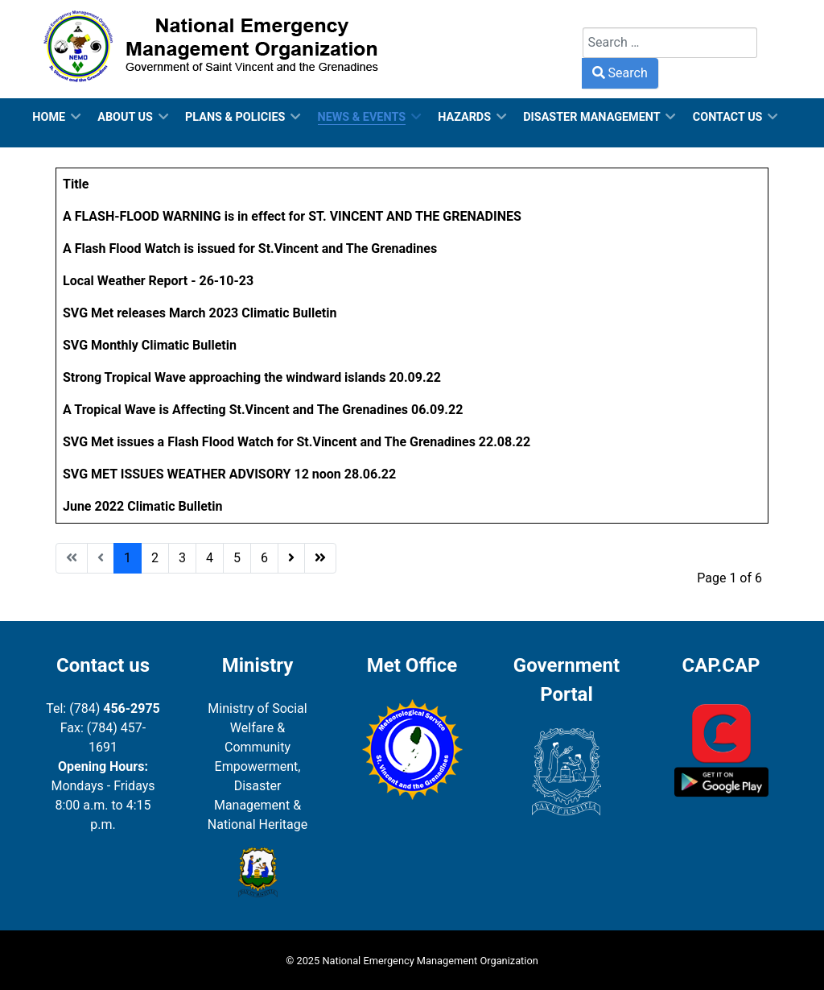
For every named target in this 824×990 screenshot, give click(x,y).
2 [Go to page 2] (155, 557)
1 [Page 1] (127, 557)
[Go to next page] (291, 558)
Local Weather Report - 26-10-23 (158, 280)
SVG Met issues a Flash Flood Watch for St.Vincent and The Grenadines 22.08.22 (296, 441)
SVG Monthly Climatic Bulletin (150, 345)
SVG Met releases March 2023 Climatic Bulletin (199, 313)
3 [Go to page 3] (182, 557)
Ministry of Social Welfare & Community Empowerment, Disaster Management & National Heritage (257, 766)
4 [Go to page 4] (209, 557)
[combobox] (670, 42)
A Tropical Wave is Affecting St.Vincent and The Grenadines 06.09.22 (263, 409)
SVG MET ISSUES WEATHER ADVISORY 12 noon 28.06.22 (229, 474)
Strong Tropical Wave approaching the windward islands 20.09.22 (252, 377)
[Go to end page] (320, 558)
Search (602, 17)
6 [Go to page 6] (264, 557)
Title (76, 184)
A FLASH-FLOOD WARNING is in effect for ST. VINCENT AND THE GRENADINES (292, 216)
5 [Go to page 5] (237, 557)
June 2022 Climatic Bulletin (142, 506)
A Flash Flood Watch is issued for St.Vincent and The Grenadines (250, 248)
